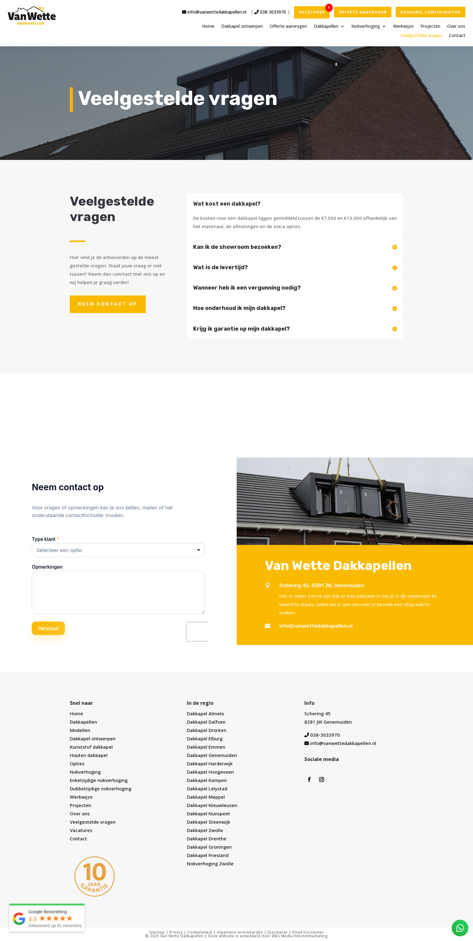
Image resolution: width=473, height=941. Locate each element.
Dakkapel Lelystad (207, 788)
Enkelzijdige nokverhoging (99, 780)
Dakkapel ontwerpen (242, 26)
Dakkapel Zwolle (205, 830)
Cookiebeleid (200, 932)
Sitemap (157, 932)
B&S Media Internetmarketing (300, 936)
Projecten (430, 26)
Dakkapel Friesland (208, 855)
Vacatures (81, 830)
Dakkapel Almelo (205, 713)
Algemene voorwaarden (240, 932)
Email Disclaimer (308, 932)
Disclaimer (278, 932)
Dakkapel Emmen (206, 747)
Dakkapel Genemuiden (212, 755)
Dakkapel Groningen (209, 847)
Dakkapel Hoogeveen (210, 772)
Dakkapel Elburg (204, 738)
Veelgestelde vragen (421, 35)
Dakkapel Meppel (206, 797)
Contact (457, 35)
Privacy (176, 932)
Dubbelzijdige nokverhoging (100, 788)
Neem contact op (108, 304)
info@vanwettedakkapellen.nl (214, 12)
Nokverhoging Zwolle (210, 863)
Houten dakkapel (89, 755)
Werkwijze (403, 26)
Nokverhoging (365, 26)
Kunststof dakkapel (91, 747)
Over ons (456, 26)
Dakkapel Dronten (206, 730)
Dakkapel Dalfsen (206, 722)
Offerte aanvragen (288, 26)
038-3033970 (270, 12)
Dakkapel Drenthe (206, 838)
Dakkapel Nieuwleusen (212, 805)
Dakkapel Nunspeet (208, 813)
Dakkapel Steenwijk (208, 822)
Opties (77, 763)
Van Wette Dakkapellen (182, 936)
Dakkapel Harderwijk (210, 763)
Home (208, 26)
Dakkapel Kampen (207, 780)
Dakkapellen (326, 26)
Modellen (80, 730)
